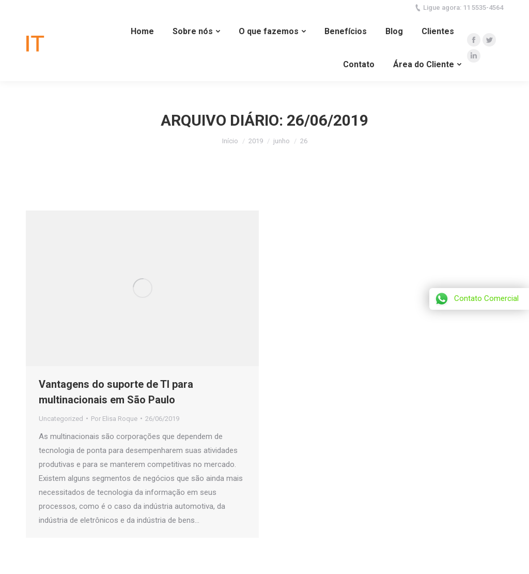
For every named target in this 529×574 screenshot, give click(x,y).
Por (114, 418)
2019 (255, 141)
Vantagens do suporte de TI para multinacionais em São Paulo (116, 392)
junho (281, 141)
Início (230, 141)
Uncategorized (61, 418)
